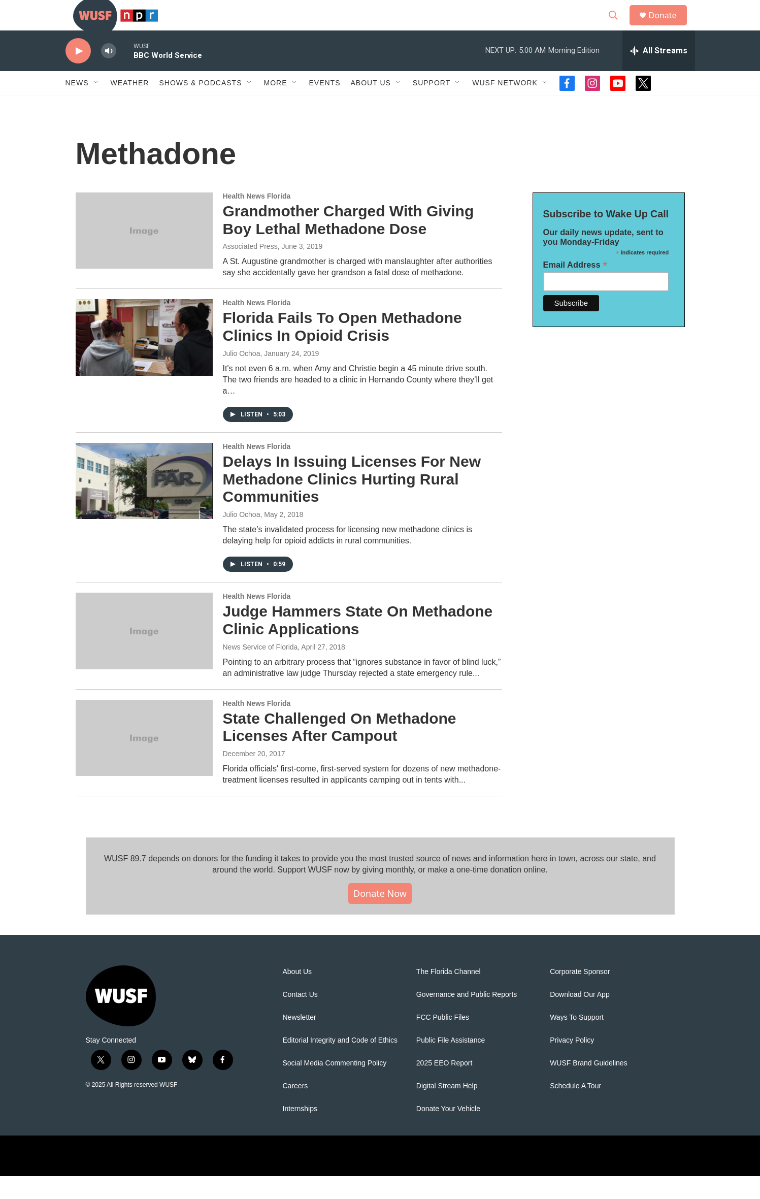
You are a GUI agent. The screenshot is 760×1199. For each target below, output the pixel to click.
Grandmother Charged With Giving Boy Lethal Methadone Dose (348, 242)
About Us (297, 994)
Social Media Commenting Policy (335, 1086)
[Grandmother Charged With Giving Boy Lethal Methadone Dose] (144, 253)
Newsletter (299, 1040)
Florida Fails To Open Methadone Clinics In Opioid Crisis (342, 349)
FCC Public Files (442, 1040)
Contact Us (300, 1017)
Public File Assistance (450, 1063)
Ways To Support (577, 1040)
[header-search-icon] (618, 26)
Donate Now (380, 916)
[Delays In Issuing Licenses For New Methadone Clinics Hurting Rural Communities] (144, 504)
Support (431, 106)
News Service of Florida (260, 670)
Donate (669, 26)
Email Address (575, 288)
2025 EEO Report (444, 1086)
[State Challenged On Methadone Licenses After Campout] (144, 761)
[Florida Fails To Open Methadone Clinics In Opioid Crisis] (144, 360)
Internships (300, 1132)
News (77, 106)
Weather (130, 106)
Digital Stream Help (447, 1109)
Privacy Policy (572, 1063)
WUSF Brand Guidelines (588, 1086)
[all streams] (658, 73)
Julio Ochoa (241, 376)
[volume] (108, 73)
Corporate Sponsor (580, 994)
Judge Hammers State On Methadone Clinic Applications (358, 643)
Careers (295, 1109)
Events (325, 106)
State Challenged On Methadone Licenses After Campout (339, 750)
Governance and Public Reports (466, 1017)
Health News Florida (257, 219)
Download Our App (580, 1017)
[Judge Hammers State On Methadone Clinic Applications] (144, 653)
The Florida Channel (448, 994)
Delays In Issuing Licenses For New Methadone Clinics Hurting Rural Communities (352, 502)
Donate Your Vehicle (448, 1132)
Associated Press (250, 269)
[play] (78, 74)
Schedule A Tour (575, 1109)
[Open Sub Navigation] (96, 106)
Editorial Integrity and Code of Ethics (340, 1063)
